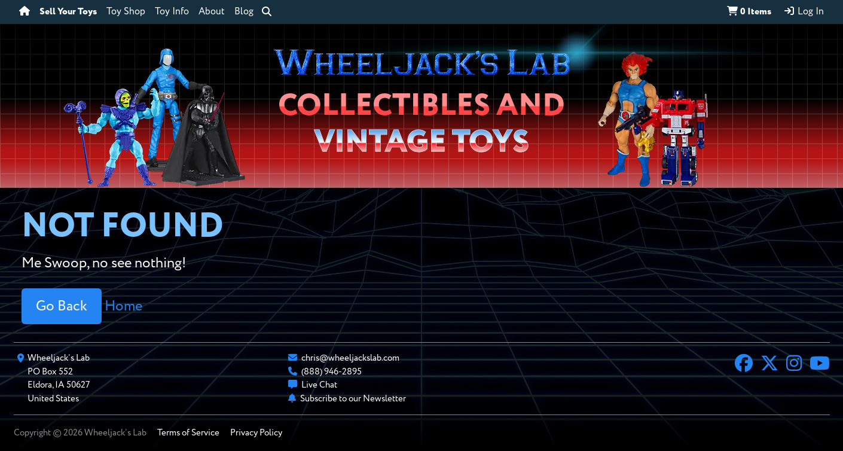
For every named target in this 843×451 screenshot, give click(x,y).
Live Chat (319, 384)
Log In (803, 11)
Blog (243, 12)
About (211, 12)
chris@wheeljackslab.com (350, 358)
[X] (769, 365)
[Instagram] (794, 365)
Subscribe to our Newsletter (353, 398)
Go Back (61, 306)
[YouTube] (820, 365)
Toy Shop (125, 12)
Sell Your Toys (68, 12)
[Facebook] (744, 365)
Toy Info (172, 12)
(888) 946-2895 (331, 371)
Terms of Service (188, 432)
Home (123, 306)
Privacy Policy (256, 432)
